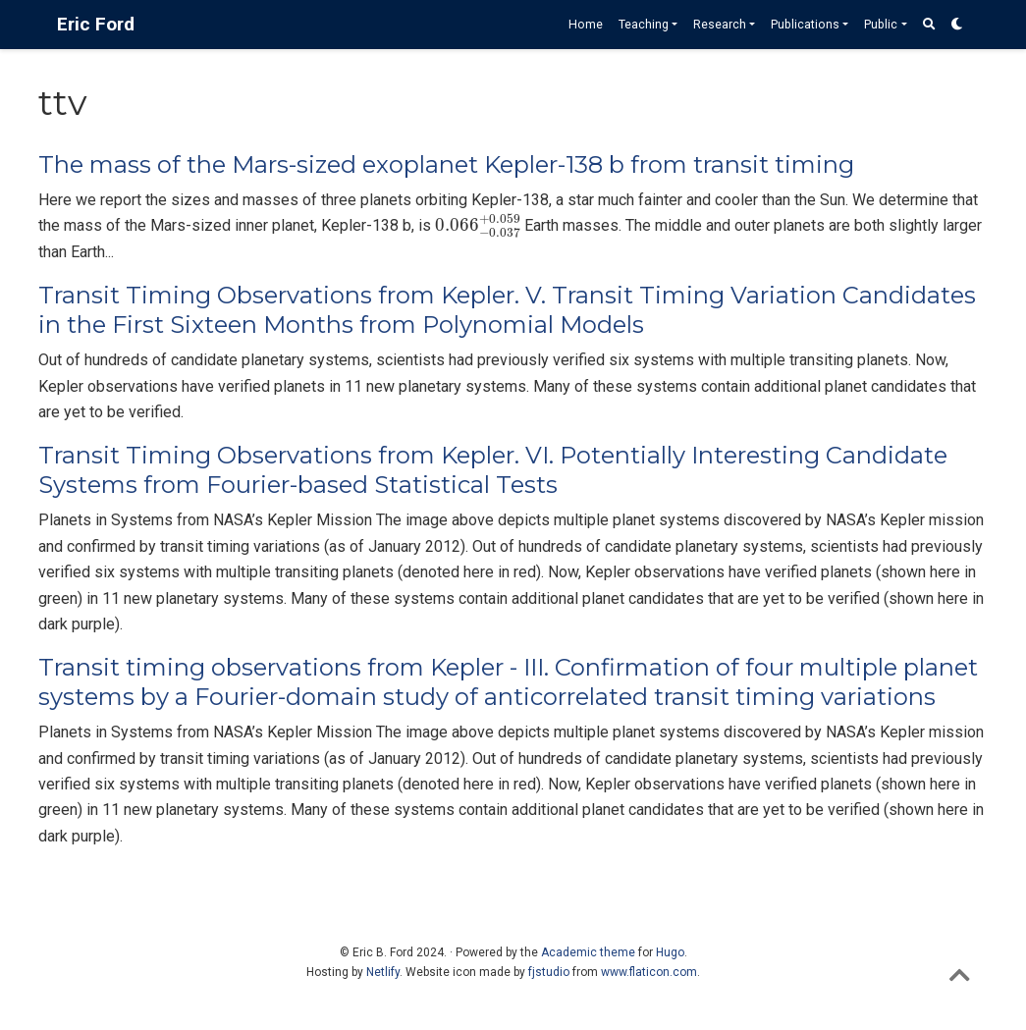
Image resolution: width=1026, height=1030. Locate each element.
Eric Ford (96, 24)
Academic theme (588, 952)
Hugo (670, 952)
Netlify (383, 972)
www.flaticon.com (649, 972)
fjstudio (548, 972)
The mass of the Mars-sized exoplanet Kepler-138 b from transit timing (446, 164)
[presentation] (478, 226)
